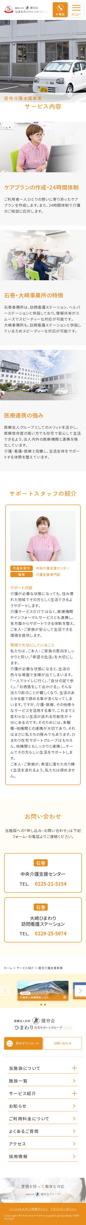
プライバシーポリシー (63, 1209)
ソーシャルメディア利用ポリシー (28, 1209)
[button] (74, 1067)
